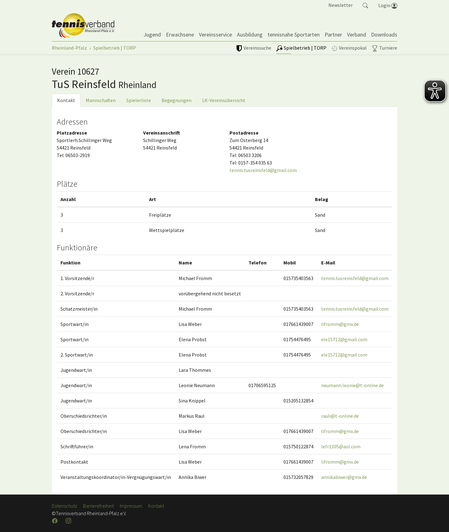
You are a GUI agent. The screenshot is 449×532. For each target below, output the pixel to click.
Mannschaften (101, 100)
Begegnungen (176, 100)
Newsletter (340, 5)
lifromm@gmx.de (340, 324)
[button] (365, 5)
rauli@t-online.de (340, 416)
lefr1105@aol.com (340, 446)
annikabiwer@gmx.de (344, 477)
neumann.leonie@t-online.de (352, 385)
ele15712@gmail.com (344, 339)
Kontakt (66, 100)
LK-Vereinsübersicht (223, 100)
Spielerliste (138, 100)
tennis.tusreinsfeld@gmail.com (263, 170)
